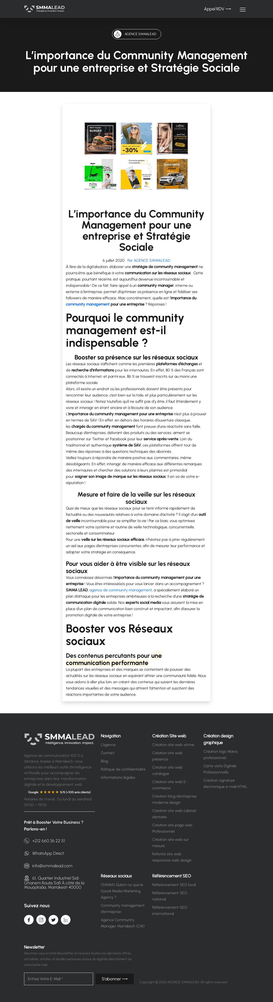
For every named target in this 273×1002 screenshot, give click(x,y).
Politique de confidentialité (123, 769)
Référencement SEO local (174, 884)
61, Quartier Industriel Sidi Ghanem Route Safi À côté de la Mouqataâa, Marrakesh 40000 (54, 882)
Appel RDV (217, 9)
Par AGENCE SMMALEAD (148, 260)
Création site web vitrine (173, 744)
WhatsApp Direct (44, 853)
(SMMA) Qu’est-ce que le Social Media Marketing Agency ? (122, 891)
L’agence (108, 744)
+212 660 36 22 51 (44, 840)
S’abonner (114, 979)
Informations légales (118, 777)
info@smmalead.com (48, 865)
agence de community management (120, 590)
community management (88, 304)
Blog (104, 761)
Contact (107, 753)
